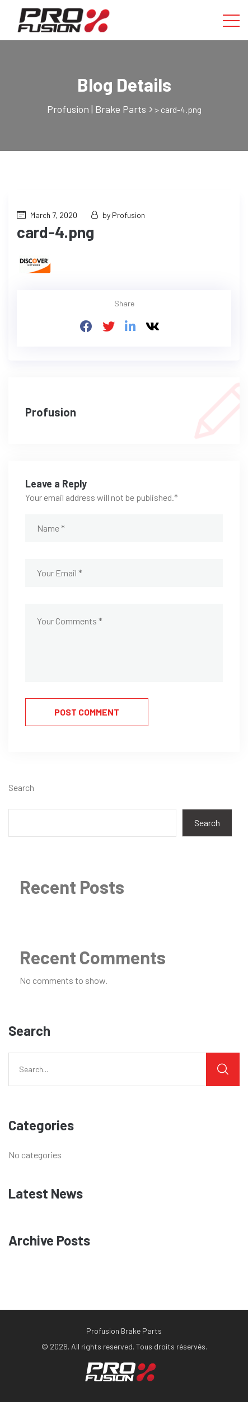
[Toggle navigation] (231, 20)
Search (21, 787)
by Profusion (118, 215)
